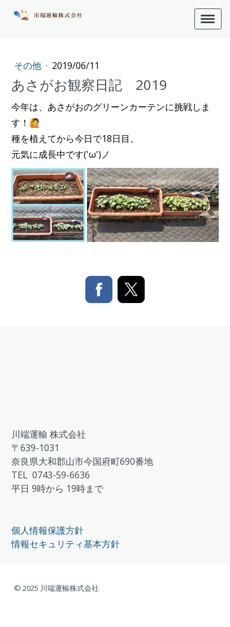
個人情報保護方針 (47, 530)
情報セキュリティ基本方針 (65, 544)
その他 (29, 65)
